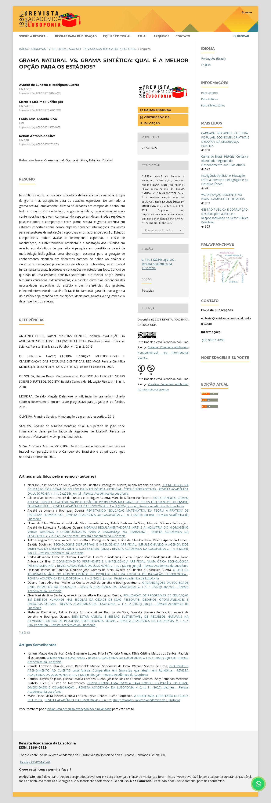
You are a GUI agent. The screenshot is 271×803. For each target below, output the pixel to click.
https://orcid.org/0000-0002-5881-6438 (39, 127)
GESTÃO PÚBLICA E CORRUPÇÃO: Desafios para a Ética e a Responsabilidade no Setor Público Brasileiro (225, 215)
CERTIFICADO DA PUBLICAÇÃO (155, 120)
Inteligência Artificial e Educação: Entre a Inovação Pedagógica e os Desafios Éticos (224, 179)
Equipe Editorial (117, 36)
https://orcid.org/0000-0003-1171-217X (39, 144)
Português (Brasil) (213, 58)
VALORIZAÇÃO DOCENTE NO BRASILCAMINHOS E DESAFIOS (223, 197)
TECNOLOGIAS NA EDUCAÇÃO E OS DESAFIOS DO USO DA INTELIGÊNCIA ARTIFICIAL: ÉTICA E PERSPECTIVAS (108, 487)
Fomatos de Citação (158, 230)
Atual (142, 36)
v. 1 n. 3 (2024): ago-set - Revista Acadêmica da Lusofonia (92, 48)
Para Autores (209, 99)
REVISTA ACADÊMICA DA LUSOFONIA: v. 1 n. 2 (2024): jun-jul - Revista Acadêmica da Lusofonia (108, 491)
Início (23, 48)
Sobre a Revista (32, 36)
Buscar (241, 36)
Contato (183, 36)
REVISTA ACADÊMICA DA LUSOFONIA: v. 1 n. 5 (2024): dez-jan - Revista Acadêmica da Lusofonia (108, 672)
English (206, 65)
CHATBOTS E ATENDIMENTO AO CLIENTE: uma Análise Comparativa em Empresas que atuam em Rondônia (108, 668)
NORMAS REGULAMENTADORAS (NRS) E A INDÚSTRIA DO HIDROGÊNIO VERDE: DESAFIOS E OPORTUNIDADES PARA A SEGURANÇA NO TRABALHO (108, 529)
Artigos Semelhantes (37, 645)
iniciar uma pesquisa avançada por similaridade (79, 709)
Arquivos (161, 36)
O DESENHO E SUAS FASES (66, 658)
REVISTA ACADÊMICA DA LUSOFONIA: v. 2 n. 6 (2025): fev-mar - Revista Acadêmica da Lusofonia (108, 534)
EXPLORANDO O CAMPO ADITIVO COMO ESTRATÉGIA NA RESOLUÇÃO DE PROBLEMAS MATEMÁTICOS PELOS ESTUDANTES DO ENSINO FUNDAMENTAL (108, 502)
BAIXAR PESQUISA (157, 110)
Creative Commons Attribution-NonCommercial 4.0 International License (163, 352)
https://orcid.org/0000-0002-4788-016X (40, 110)
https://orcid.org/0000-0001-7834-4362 (40, 93)
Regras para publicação (76, 36)
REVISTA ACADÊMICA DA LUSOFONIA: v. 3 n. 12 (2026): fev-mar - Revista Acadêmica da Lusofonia (112, 700)
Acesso (247, 12)
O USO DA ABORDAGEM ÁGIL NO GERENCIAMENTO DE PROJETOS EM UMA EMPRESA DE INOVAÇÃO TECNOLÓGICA (108, 572)
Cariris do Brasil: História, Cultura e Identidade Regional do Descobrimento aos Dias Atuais (225, 160)
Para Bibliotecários (213, 105)
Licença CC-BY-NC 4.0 (35, 762)
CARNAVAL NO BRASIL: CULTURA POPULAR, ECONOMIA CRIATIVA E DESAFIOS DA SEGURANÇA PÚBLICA (225, 139)
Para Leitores (209, 93)
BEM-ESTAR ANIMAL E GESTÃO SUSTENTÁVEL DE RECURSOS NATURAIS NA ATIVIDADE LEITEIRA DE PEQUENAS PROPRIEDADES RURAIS (108, 618)
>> (28, 632)
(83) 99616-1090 (213, 340)
